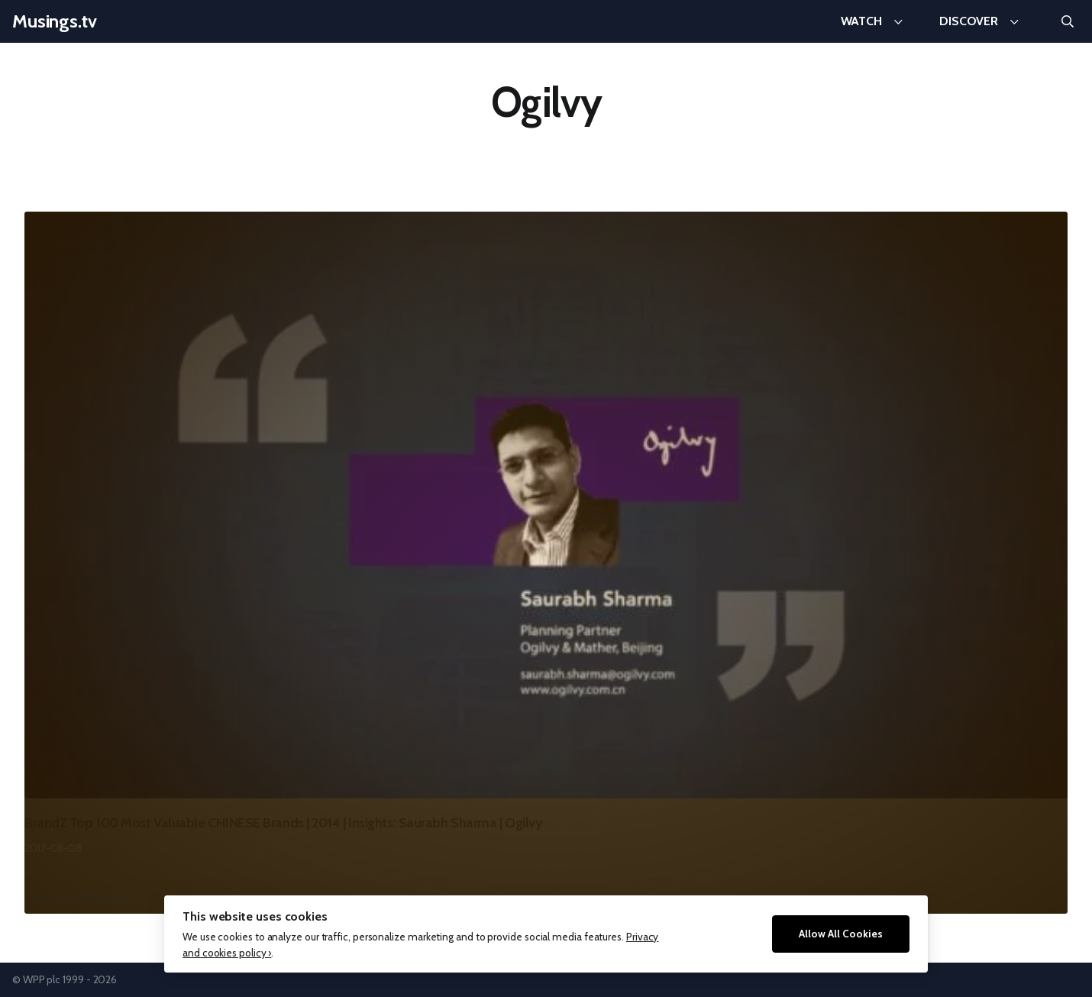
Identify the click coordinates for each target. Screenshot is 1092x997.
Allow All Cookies (841, 933)
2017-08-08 (53, 848)
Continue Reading (77, 897)
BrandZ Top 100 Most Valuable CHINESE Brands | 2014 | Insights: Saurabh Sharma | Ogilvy (283, 822)
